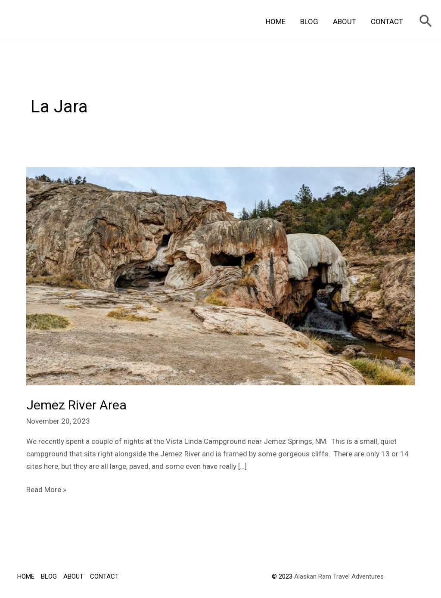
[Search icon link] (425, 21)
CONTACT (387, 21)
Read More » (46, 488)
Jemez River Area (76, 404)
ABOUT (344, 21)
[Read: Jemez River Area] (220, 275)
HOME (276, 21)
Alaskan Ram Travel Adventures (339, 576)
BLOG (309, 21)
